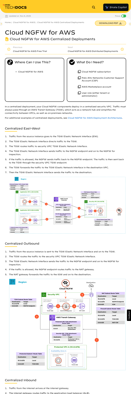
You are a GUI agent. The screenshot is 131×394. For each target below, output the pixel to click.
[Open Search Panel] (94, 7)
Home (8, 22)
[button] (129, 315)
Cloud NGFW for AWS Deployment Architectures (95, 118)
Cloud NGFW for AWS (24, 22)
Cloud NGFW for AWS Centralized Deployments (60, 22)
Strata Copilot (116, 7)
